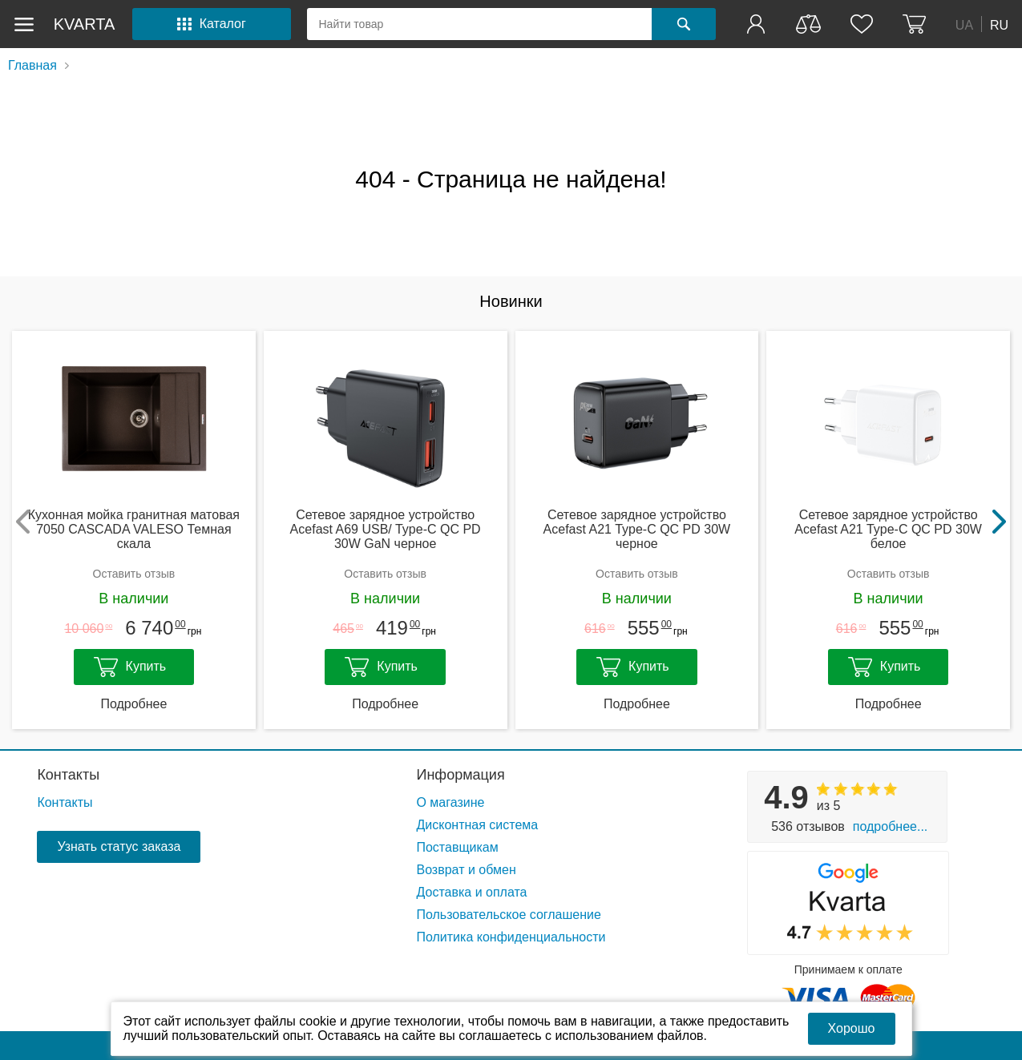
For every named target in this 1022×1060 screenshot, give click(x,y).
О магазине (450, 802)
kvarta (84, 24)
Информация (460, 775)
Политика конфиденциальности (510, 937)
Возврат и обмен (465, 870)
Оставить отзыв (134, 573)
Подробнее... (890, 826)
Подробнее (133, 704)
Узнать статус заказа (118, 846)
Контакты (68, 775)
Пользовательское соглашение (508, 914)
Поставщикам (457, 847)
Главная (32, 65)
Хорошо (851, 1028)
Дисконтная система (477, 825)
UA (964, 24)
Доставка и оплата (471, 892)
